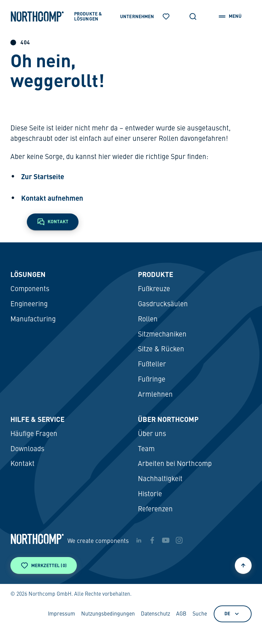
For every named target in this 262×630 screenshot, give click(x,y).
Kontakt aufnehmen (52, 198)
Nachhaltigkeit (160, 479)
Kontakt (22, 464)
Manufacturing (33, 319)
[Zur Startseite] (37, 16)
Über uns (152, 434)
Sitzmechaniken (162, 334)
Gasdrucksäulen (163, 304)
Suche (200, 614)
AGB (181, 614)
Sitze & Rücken (161, 349)
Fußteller (152, 364)
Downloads (27, 449)
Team (146, 449)
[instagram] (179, 540)
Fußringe (151, 379)
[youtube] (165, 540)
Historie (150, 494)
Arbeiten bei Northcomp (175, 464)
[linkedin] (139, 540)
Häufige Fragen (33, 434)
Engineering (29, 304)
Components (29, 289)
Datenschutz (155, 614)
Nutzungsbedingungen (108, 614)
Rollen (148, 319)
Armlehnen (155, 394)
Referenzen (155, 509)
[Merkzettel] (166, 16)
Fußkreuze (154, 289)
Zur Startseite (42, 176)
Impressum (61, 614)
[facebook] (152, 540)
